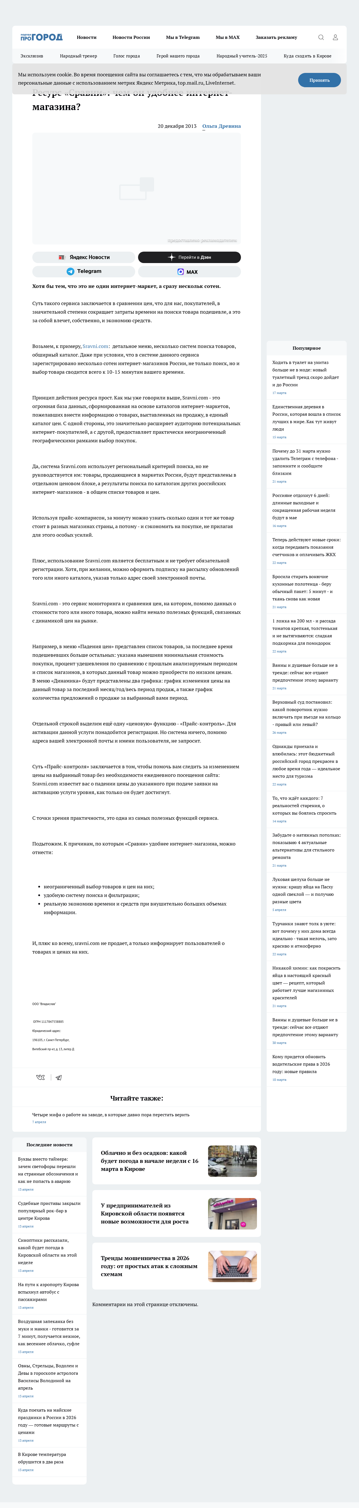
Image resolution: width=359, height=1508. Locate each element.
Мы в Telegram (183, 37)
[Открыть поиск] (321, 37)
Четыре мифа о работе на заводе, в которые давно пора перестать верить (136, 1119)
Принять (320, 80)
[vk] (41, 1077)
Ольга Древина (221, 126)
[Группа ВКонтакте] (262, 1351)
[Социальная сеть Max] (189, 271)
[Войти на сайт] (335, 37)
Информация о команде (31, 1382)
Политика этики (169, 1382)
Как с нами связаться (29, 1389)
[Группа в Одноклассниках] (277, 1351)
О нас (16, 1375)
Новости (87, 37)
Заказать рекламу (276, 37)
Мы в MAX (228, 37)
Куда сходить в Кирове (308, 56)
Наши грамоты (96, 1382)
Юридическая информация (34, 1402)
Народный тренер (78, 56)
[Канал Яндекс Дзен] (189, 257)
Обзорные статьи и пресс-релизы (183, 1375)
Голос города (126, 56)
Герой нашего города (178, 56)
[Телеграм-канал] (83, 271)
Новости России (131, 37)
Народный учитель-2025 (242, 56)
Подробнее (191, 1422)
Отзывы (90, 1375)
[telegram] (60, 1077)
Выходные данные (99, 1402)
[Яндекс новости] (83, 257)
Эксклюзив (32, 56)
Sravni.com (95, 346)
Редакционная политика (175, 1389)
